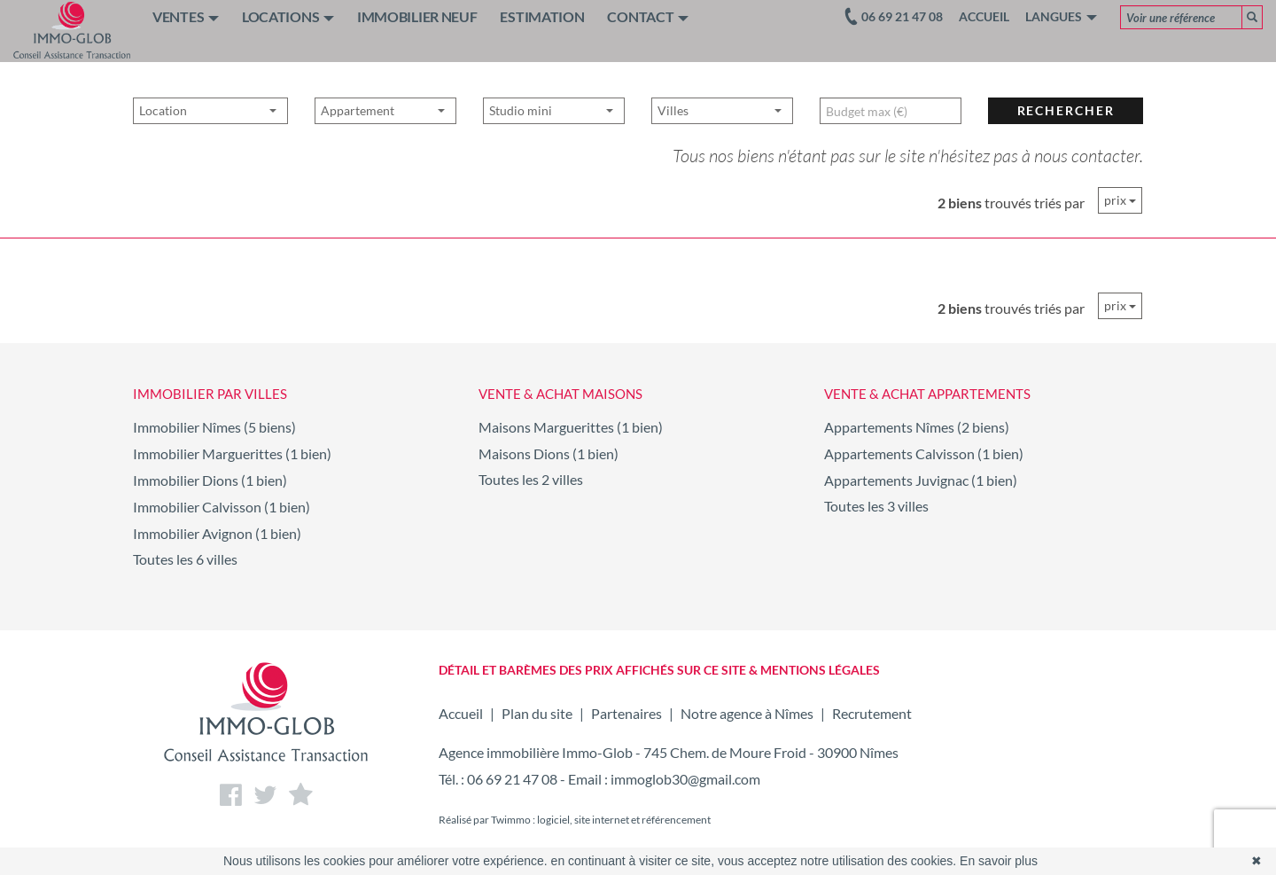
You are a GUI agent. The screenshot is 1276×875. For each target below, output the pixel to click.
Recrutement (872, 713)
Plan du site (537, 713)
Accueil (984, 16)
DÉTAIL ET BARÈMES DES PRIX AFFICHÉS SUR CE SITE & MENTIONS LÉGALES (659, 669)
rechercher (1066, 140)
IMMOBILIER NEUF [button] (417, 16)
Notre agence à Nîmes (747, 713)
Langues (1061, 16)
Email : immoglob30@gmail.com (664, 778)
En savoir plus (999, 861)
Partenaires (626, 713)
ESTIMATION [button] (542, 16)
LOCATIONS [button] (288, 16)
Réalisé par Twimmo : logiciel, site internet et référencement (575, 819)
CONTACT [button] (648, 16)
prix (1120, 199)
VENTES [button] (185, 16)
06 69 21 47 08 (512, 778)
